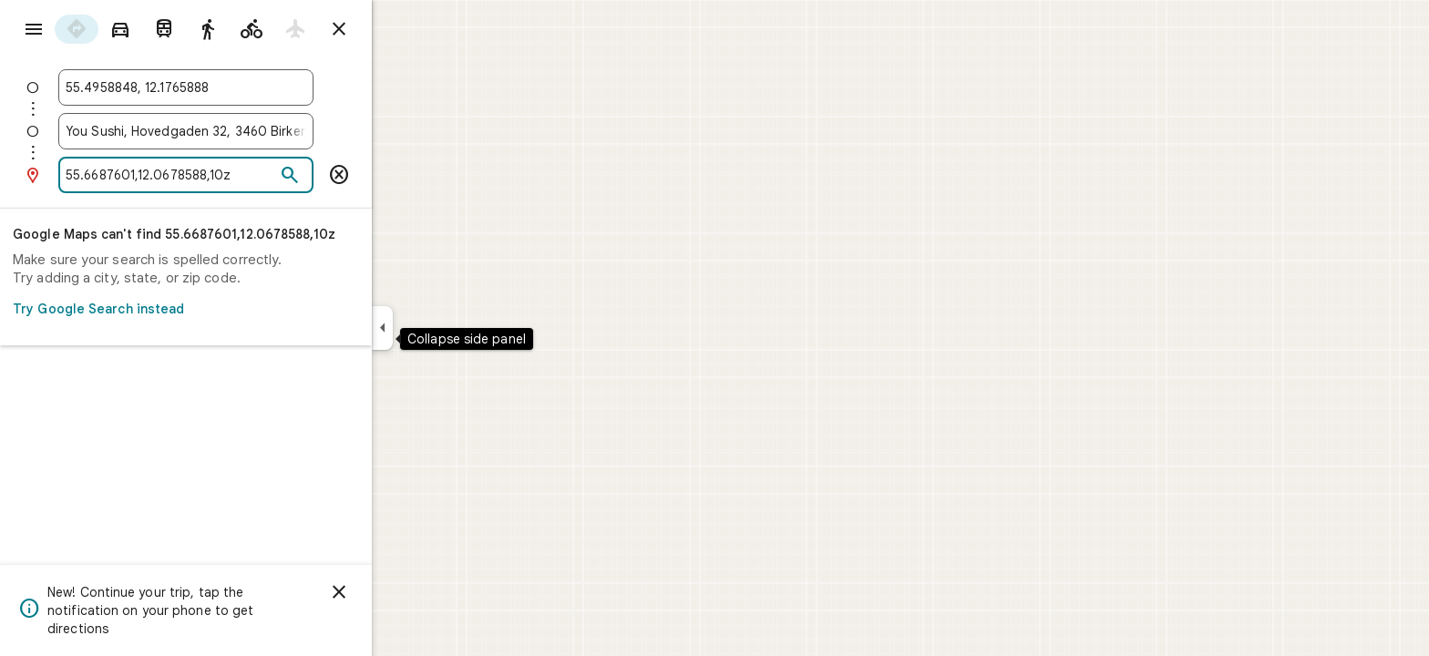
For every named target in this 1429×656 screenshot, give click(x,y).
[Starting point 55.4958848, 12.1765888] (251, 87)
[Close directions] (405, 29)
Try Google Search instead (246, 309)
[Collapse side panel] (447, 328)
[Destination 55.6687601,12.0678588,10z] (236, 175)
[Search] (355, 175)
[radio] (142, 29)
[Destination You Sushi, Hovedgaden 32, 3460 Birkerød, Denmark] (251, 131)
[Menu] (33, 31)
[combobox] (251, 87)
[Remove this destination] (405, 175)
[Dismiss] (405, 592)
